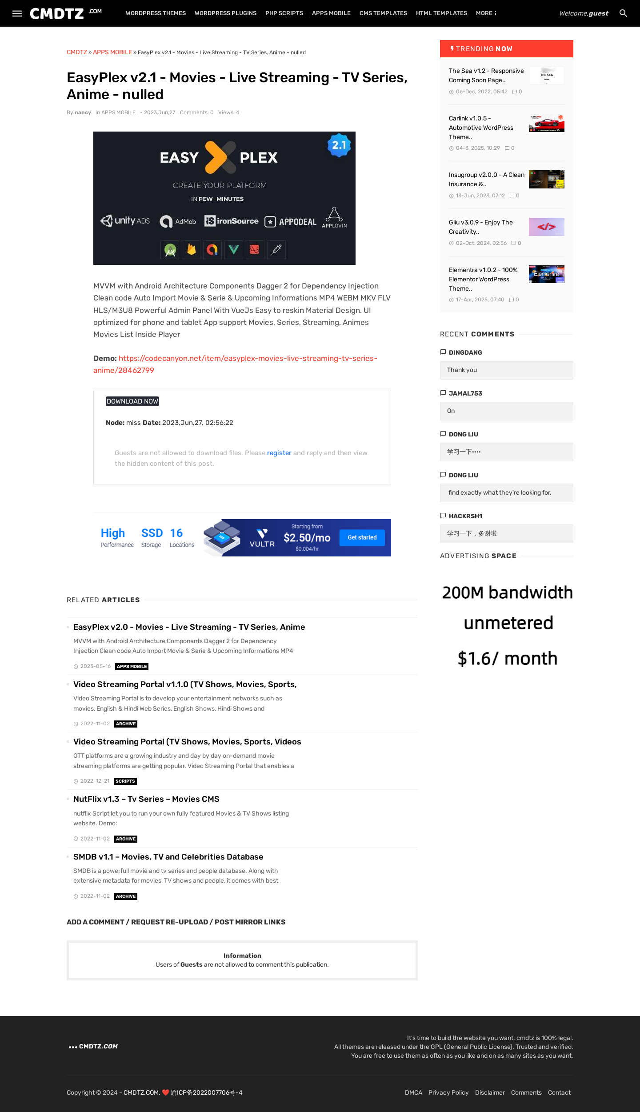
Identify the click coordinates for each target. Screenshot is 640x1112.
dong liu (463, 434)
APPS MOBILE (331, 13)
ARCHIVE (126, 724)
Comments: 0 (197, 112)
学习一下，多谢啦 (472, 533)
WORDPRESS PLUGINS (225, 13)
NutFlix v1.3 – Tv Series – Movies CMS (146, 799)
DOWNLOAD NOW (132, 401)
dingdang (465, 352)
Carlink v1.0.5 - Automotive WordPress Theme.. (481, 128)
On (451, 411)
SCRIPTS (125, 781)
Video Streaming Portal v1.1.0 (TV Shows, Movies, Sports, (185, 684)
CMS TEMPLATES (383, 13)
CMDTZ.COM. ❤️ (147, 1092)
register (279, 453)
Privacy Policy (448, 1092)
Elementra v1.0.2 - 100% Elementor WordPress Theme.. (483, 279)
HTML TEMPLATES (441, 13)
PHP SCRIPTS (284, 13)
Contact (559, 1092)
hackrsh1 (465, 516)
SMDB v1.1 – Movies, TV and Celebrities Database (168, 857)
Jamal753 (465, 393)
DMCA (413, 1092)
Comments (526, 1092)
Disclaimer (490, 1092)
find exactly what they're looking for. (499, 492)
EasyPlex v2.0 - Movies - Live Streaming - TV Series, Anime (189, 627)
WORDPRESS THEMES (156, 13)
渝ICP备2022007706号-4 (207, 1092)
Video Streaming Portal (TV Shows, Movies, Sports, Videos (187, 742)
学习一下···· (464, 452)
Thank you (462, 370)
